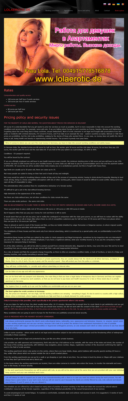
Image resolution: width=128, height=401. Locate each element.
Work (97, 11)
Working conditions (52, 11)
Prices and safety (84, 11)
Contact (107, 11)
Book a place (119, 11)
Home (38, 11)
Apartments (68, 11)
